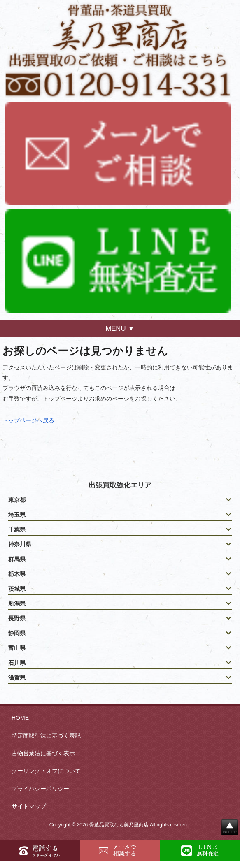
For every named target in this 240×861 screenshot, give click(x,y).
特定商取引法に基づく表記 (46, 735)
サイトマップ (29, 806)
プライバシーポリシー (40, 788)
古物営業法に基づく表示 (43, 753)
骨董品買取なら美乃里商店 (119, 825)
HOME (20, 718)
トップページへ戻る (28, 420)
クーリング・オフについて (46, 771)
